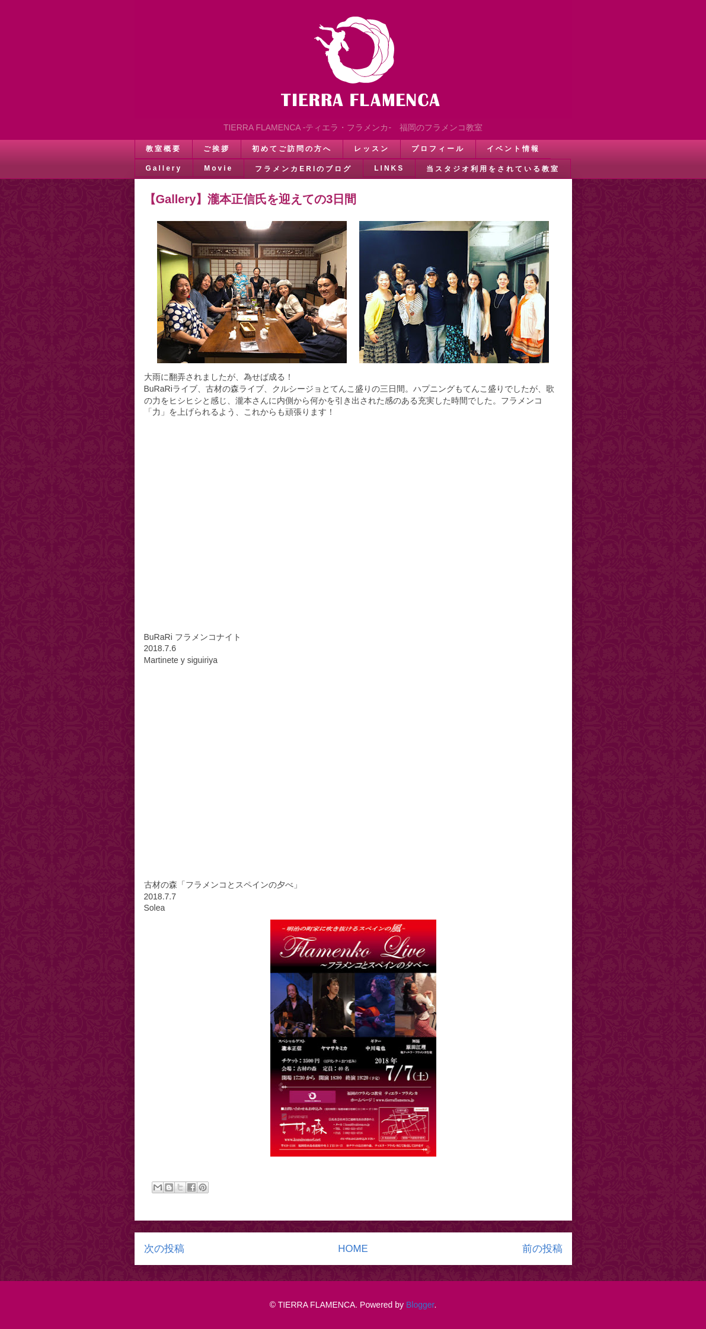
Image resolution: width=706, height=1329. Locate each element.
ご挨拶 (216, 149)
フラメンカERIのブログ (303, 169)
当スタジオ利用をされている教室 (493, 169)
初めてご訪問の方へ (292, 149)
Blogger (420, 1304)
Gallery (164, 168)
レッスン (371, 149)
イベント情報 (513, 149)
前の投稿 (542, 1248)
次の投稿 (164, 1248)
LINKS (389, 168)
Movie (218, 168)
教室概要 (163, 149)
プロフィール (438, 149)
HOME (353, 1248)
